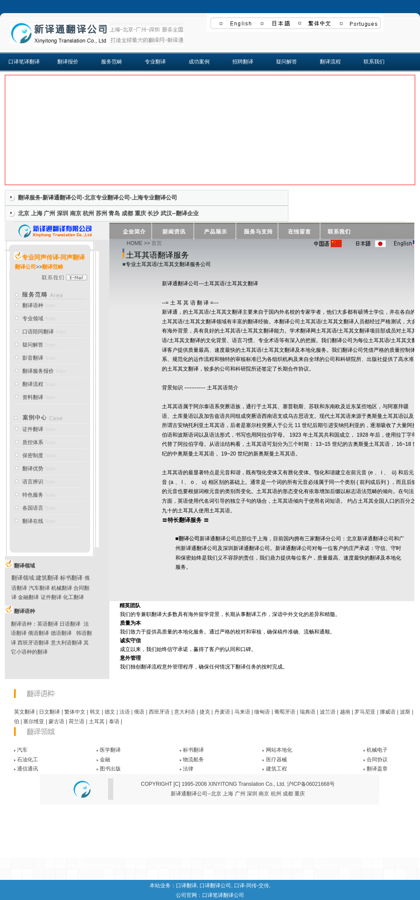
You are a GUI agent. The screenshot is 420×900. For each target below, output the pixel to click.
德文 (110, 712)
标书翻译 (71, 577)
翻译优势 (32, 469)
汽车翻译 (39, 588)
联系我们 (374, 62)
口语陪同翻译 (38, 332)
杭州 (88, 213)
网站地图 (372, 867)
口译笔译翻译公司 (223, 895)
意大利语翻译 (66, 643)
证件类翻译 (169, 867)
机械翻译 (61, 588)
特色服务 (32, 495)
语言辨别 (323, 867)
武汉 (166, 213)
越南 (345, 712)
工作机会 (273, 867)
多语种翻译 (108, 867)
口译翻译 (186, 885)
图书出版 (110, 769)
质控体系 (32, 442)
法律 (188, 769)
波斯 (405, 712)
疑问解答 (286, 62)
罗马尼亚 (364, 712)
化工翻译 (73, 597)
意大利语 (184, 712)
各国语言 (32, 508)
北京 (23, 213)
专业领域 (32, 318)
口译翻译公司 (215, 885)
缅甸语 (262, 712)
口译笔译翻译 (24, 62)
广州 (49, 213)
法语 (124, 712)
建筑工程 (276, 769)
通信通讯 (27, 769)
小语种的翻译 (32, 652)
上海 (36, 213)
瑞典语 (307, 712)
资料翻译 (33, 397)
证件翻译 (32, 429)
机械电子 (377, 750)
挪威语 (388, 712)
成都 (127, 213)
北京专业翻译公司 (107, 197)
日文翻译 (49, 712)
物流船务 (193, 759)
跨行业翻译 (139, 867)
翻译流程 (330, 62)
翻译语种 (32, 305)
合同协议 (377, 759)
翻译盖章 (377, 769)
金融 (105, 759)
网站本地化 (279, 750)
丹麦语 (222, 712)
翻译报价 (67, 62)
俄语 (139, 712)
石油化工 (27, 759)
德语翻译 (61, 633)
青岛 (114, 213)
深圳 (62, 213)
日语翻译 (70, 624)
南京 (75, 213)
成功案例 (199, 62)
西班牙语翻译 (33, 643)
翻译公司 (71, 197)
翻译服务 (29, 197)
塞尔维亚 (33, 721)
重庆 (140, 213)
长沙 (153, 213)
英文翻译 (24, 712)
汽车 (22, 750)
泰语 (114, 721)
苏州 (101, 213)
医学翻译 (110, 750)
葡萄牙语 (284, 712)
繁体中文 (74, 712)
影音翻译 (32, 358)
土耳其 (97, 721)
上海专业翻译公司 (154, 197)
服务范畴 (111, 62)
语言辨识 (32, 482)
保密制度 (32, 455)
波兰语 (328, 712)
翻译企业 (187, 213)
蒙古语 (56, 721)
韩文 (95, 712)
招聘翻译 (242, 62)
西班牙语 (159, 712)
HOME (135, 243)
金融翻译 (28, 597)
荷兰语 (76, 721)
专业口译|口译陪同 (58, 867)
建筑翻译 (47, 577)
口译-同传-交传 (251, 885)
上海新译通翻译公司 (176, 876)
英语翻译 (47, 624)
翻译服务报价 (38, 371)
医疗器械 (276, 759)
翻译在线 (32, 521)
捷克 (205, 712)
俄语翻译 (38, 633)
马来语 (242, 712)
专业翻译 (155, 62)
